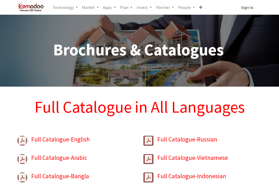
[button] (201, 7)
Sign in (247, 7)
